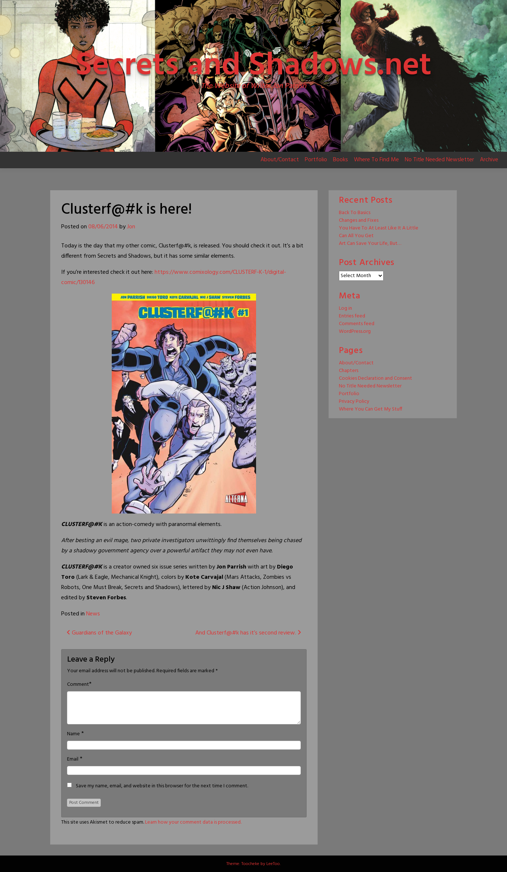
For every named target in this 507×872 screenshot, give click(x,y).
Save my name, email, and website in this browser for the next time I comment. (162, 786)
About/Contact (279, 160)
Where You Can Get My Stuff (370, 409)
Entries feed (352, 316)
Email (72, 759)
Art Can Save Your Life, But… (370, 243)
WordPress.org (355, 331)
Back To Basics (354, 213)
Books (340, 160)
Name (73, 734)
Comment (78, 684)
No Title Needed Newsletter (439, 160)
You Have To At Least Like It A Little (378, 228)
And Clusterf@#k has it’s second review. (248, 633)
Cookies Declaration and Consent (375, 378)
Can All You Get (356, 236)
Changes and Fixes (358, 220)
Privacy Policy (354, 401)
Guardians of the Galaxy (99, 633)
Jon (131, 227)
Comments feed (356, 324)
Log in (345, 308)
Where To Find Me (376, 160)
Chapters (348, 371)
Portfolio (316, 160)
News (93, 614)
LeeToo (273, 864)
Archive (489, 160)
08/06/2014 (103, 227)
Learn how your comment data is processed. (193, 822)
